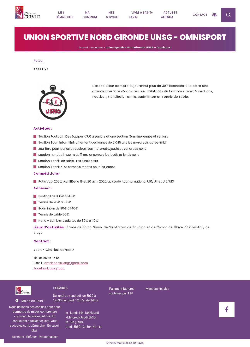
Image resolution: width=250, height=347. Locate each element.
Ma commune (90, 14)
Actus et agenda (169, 14)
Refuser (31, 337)
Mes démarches (64, 14)
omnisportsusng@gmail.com (66, 263)
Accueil (83, 47)
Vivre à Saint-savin (141, 14)
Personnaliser (48, 337)
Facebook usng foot (48, 268)
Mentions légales (157, 289)
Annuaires (96, 47)
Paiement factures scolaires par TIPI (121, 291)
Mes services (112, 14)
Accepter (18, 337)
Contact (200, 15)
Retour (38, 60)
